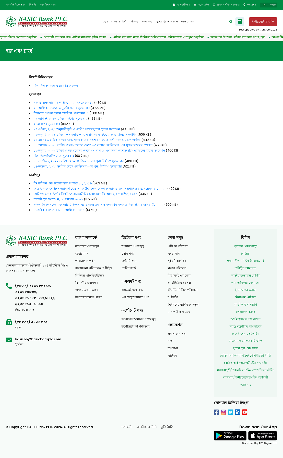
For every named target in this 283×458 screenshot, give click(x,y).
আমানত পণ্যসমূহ (132, 246)
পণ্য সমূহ (134, 21)
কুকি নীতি (167, 427)
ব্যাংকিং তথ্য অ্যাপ (245, 304)
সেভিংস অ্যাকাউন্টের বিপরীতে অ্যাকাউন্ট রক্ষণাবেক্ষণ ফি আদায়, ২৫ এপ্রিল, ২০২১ (86, 194)
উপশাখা (173, 348)
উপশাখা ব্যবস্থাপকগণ (88, 297)
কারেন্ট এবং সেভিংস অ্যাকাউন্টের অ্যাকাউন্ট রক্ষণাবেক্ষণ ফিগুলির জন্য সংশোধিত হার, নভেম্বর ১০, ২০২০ (100, 188)
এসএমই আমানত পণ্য (135, 297)
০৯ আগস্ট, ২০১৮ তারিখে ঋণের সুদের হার (60, 118)
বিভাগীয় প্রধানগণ (86, 282)
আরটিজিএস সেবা (179, 282)
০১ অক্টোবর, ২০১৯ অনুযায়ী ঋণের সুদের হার (62, 108)
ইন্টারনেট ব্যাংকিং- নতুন (183, 304)
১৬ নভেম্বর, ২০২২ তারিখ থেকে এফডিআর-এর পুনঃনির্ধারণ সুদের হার (78, 166)
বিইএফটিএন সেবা (179, 275)
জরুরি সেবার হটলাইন (245, 333)
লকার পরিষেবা (177, 268)
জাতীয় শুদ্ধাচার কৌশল (245, 275)
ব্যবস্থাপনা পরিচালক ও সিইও (93, 268)
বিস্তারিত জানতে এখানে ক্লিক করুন (56, 85)
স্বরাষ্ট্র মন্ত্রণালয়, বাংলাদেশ (245, 326)
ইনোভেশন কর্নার (245, 290)
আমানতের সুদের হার (47, 124)
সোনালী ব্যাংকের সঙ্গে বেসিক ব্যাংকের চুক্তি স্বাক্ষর (77, 37)
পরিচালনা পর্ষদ (85, 261)
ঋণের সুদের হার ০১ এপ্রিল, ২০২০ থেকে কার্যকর (63, 102)
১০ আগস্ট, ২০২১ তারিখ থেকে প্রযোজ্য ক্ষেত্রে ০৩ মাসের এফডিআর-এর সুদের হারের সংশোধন (93, 145)
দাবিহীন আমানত (245, 268)
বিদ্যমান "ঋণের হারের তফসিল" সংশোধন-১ (61, 113)
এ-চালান (174, 253)
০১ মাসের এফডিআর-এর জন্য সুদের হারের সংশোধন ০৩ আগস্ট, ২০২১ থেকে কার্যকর (87, 140)
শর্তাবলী (126, 427)
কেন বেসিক (187, 21)
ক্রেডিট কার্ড (129, 261)
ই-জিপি (173, 297)
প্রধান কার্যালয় (177, 333)
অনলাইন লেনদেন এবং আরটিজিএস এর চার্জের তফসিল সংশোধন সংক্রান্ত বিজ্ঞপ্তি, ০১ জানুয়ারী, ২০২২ (99, 204)
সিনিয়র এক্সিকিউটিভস (89, 275)
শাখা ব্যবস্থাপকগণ (86, 290)
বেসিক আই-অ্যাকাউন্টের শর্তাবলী (245, 363)
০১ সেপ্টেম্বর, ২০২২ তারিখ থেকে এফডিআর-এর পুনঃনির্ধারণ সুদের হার (79, 161)
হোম (105, 21)
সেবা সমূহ (147, 21)
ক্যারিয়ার (245, 384)
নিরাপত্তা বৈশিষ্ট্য (245, 297)
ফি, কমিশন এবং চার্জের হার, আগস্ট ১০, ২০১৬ (63, 183)
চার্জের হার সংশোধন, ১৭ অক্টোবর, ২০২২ (59, 210)
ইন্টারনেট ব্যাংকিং (263, 21)
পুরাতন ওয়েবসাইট (245, 246)
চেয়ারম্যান (81, 253)
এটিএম (172, 355)
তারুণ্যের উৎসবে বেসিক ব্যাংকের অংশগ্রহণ (240, 37)
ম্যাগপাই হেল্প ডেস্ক (179, 312)
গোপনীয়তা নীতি (146, 427)
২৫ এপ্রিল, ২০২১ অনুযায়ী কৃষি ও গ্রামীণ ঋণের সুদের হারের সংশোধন (77, 129)
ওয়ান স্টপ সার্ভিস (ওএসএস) (245, 261)
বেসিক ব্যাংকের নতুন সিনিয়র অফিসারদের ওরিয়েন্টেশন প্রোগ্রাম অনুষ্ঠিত (161, 37)
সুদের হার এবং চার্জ (167, 21)
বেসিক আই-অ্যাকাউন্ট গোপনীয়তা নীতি (245, 355)
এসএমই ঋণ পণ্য (132, 290)
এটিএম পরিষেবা (178, 246)
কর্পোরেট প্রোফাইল (87, 246)
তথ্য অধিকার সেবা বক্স (245, 282)
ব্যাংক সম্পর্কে (118, 21)
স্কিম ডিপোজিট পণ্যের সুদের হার (54, 156)
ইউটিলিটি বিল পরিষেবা (183, 290)
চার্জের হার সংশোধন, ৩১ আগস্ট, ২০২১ (58, 199)
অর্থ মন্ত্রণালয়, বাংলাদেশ (245, 319)
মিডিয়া (245, 253)
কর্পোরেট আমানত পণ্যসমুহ (138, 319)
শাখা (171, 341)
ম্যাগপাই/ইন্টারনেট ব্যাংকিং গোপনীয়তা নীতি (245, 370)
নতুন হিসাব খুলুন (48, 4)
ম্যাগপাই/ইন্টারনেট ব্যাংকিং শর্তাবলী (245, 377)
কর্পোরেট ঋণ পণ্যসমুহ (135, 326)
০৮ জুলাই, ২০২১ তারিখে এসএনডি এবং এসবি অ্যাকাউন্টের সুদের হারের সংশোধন (85, 134)
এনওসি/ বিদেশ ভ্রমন (15, 4)
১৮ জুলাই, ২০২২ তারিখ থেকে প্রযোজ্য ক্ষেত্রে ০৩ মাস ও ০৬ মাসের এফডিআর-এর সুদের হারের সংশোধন (99, 150)
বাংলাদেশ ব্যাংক (245, 312)
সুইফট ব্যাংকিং (177, 261)
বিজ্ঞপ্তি (32, 4)
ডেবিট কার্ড (128, 268)
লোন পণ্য (127, 253)
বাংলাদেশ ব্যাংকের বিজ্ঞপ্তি (245, 341)
